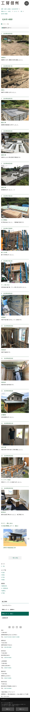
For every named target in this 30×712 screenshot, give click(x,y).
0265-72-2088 (15, 637)
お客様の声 (5, 618)
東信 (3, 575)
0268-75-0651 (7, 667)
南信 (3, 579)
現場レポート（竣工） (8, 614)
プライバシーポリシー (16, 704)
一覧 (3, 566)
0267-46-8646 (7, 688)
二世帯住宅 (5, 588)
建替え (4, 590)
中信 (3, 577)
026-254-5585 (7, 647)
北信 (3, 572)
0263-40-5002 (7, 657)
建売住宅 (4, 586)
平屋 (3, 593)
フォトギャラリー (7, 605)
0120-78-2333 (7, 637)
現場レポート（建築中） (8, 609)
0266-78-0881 (7, 678)
